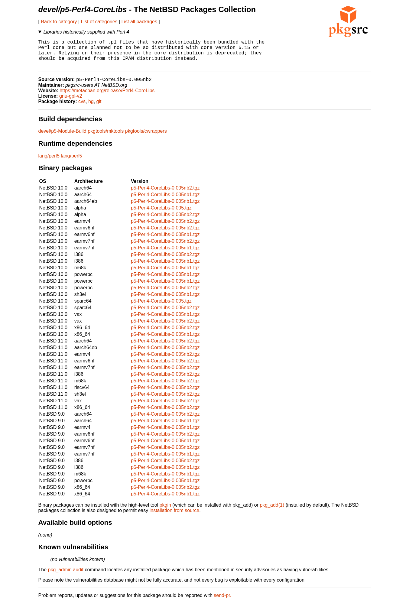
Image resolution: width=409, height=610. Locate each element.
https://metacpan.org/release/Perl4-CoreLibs (107, 97)
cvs (82, 108)
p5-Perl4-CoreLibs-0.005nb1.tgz (165, 201)
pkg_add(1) (272, 511)
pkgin (165, 511)
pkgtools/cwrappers (146, 138)
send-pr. (222, 602)
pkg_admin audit (65, 576)
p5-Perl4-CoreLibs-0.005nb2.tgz (165, 194)
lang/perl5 (49, 162)
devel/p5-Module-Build (62, 138)
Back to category (59, 21)
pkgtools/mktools (106, 138)
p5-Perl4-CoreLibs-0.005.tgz (161, 214)
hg (91, 108)
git (99, 108)
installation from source (175, 517)
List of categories (99, 21)
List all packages (139, 21)
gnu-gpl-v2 (70, 102)
